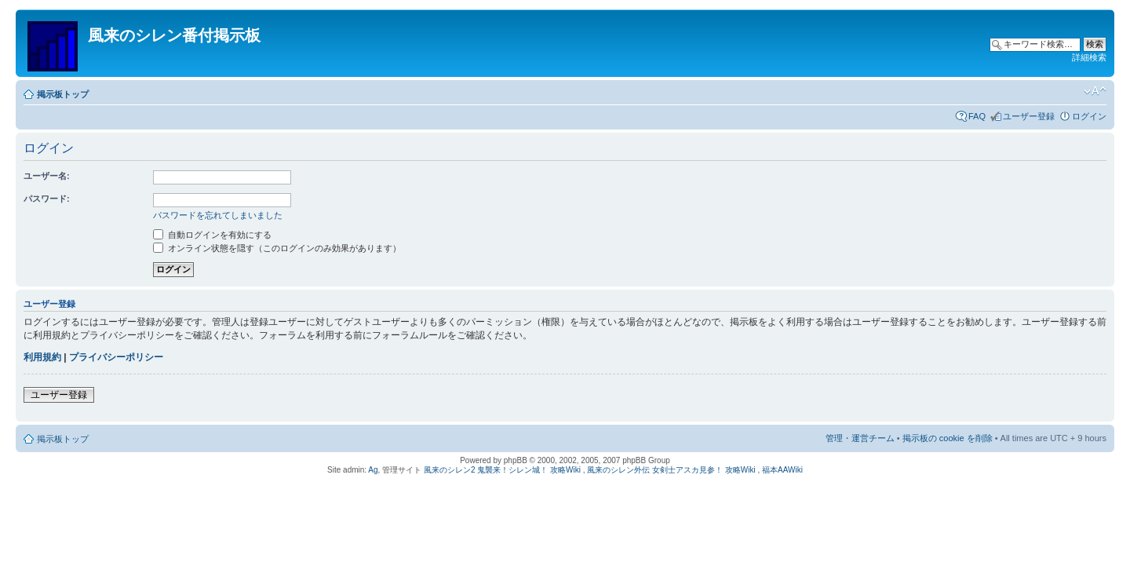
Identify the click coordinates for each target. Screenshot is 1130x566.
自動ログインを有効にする (212, 234)
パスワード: (47, 198)
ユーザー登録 (1029, 116)
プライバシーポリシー (116, 357)
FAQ (977, 116)
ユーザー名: (47, 176)
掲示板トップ (63, 94)
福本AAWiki (782, 470)
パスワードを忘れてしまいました (217, 215)
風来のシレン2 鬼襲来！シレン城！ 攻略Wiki (502, 470)
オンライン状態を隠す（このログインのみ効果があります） (277, 248)
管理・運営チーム (860, 438)
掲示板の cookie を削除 (947, 438)
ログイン (1089, 116)
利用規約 (42, 357)
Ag (372, 470)
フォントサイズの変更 (1095, 91)
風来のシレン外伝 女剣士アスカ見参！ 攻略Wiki (671, 470)
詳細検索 (1089, 57)
